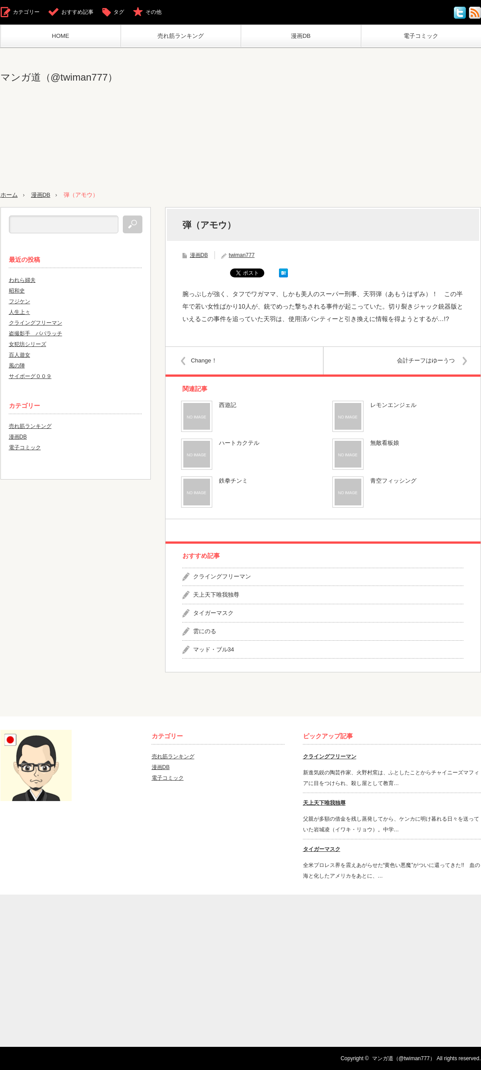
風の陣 (17, 365)
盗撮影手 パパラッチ (35, 333)
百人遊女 (19, 354)
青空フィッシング (393, 480)
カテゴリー (26, 12)
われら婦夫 (22, 280)
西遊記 (227, 405)
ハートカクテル (239, 442)
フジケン (19, 301)
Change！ (205, 360)
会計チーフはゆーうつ (425, 360)
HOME (60, 36)
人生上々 (19, 312)
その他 (154, 12)
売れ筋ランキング (181, 36)
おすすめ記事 (77, 12)
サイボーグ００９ (30, 376)
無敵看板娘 (384, 442)
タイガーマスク (213, 612)
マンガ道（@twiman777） (59, 77)
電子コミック (421, 36)
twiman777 (242, 255)
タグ (118, 12)
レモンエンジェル (393, 405)
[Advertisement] (388, 119)
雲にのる (204, 630)
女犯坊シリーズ (27, 344)
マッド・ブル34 (213, 649)
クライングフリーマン (222, 576)
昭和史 (17, 290)
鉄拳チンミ (233, 480)
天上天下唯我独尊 (216, 594)
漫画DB (301, 36)
